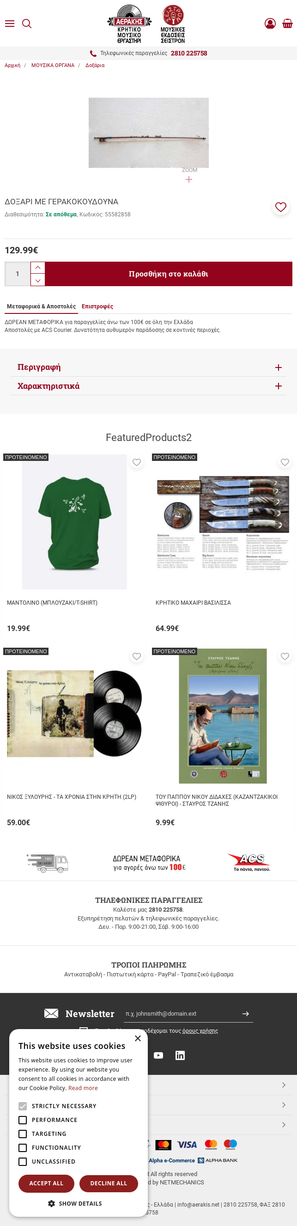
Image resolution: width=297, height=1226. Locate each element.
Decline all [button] (109, 1183)
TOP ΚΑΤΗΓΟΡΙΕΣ (38, 1084)
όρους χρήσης (200, 1031)
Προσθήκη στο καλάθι (168, 273)
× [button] (137, 1039)
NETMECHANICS (182, 1182)
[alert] (78, 1123)
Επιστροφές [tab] (97, 306)
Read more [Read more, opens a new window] (83, 1088)
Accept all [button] (47, 1183)
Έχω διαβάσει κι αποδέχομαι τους (156, 1031)
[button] (281, 206)
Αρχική (12, 65)
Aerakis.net (29, 1124)
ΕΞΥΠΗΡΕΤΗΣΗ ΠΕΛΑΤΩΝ (50, 1104)
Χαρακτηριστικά (48, 385)
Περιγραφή (39, 367)
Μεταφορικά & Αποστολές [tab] (41, 306)
